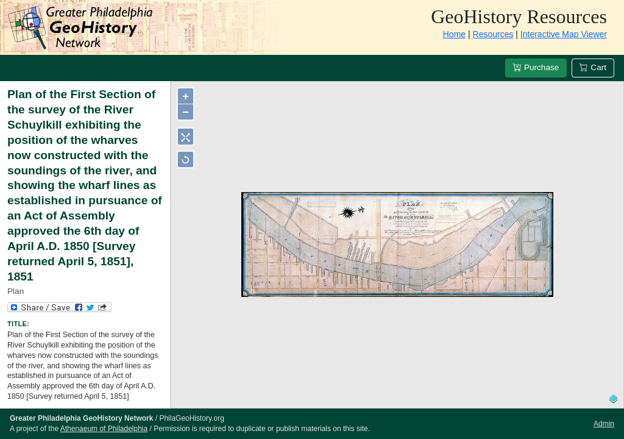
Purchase (536, 67)
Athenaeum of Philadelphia (103, 428)
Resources (493, 34)
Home (454, 34)
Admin (604, 423)
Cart (593, 67)
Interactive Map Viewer (563, 34)
